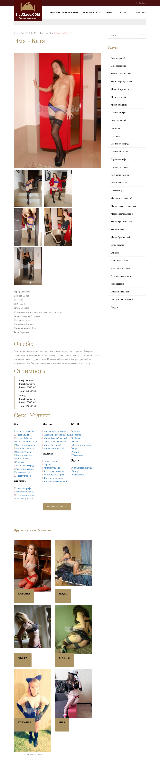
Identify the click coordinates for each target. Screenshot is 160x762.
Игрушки (19, 462)
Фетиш (75, 451)
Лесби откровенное (24, 494)
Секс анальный (22, 434)
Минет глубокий (23, 451)
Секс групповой (23, 475)
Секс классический (24, 431)
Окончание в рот (23, 472)
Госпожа (76, 434)
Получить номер (57, 507)
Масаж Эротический (54, 448)
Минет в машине (23, 455)
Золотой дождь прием (54, 474)
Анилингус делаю (53, 467)
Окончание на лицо (24, 468)
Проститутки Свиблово (64, 12)
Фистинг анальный (53, 477)
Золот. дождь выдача (54, 471)
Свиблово (142, 3)
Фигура (141, 12)
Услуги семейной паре (26, 441)
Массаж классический (55, 431)
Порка (75, 448)
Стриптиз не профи (24, 491)
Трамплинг (77, 455)
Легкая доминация (81, 444)
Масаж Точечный (52, 444)
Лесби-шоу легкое (24, 498)
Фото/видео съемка (82, 467)
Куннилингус (21, 458)
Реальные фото (92, 12)
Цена (110, 12)
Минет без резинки (24, 448)
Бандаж (76, 431)
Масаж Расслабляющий (55, 438)
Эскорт (75, 471)
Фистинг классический (55, 481)
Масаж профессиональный (57, 434)
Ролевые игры (79, 474)
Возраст (125, 12)
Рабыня (76, 438)
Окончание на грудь (25, 465)
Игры (75, 441)
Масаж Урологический (55, 441)
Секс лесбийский (23, 438)
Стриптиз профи (23, 488)
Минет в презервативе (26, 444)
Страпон (48, 464)
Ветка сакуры (50, 460)
